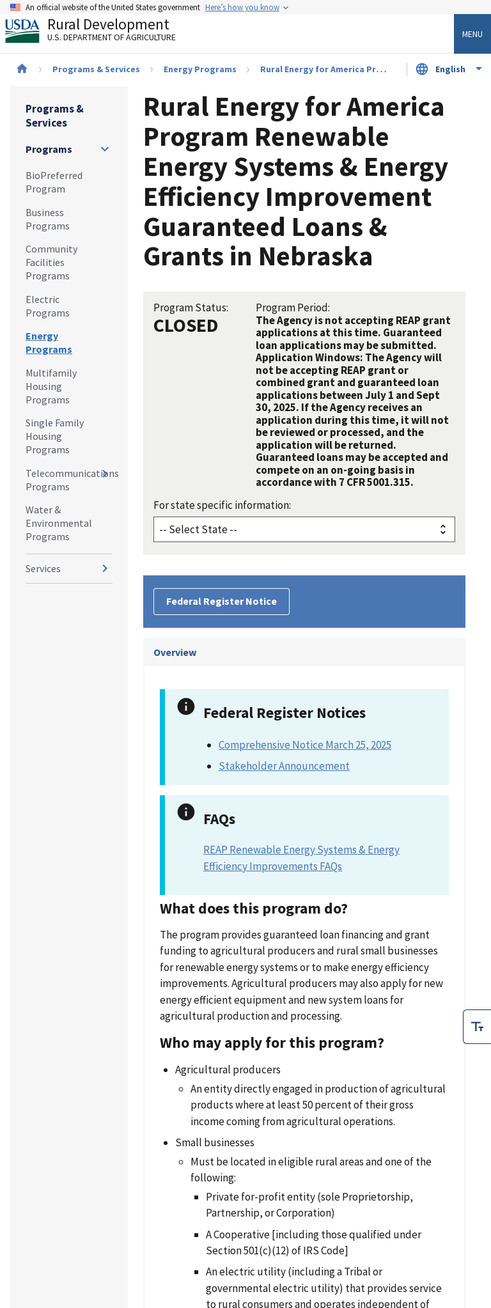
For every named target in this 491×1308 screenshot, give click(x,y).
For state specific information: (222, 505)
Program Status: (190, 307)
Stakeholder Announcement (284, 766)
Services (43, 568)
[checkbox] (477, 1026)
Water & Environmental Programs (59, 523)
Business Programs (48, 219)
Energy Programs (200, 69)
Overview (174, 652)
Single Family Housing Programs (55, 436)
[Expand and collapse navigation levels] (105, 149)
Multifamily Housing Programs (51, 386)
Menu (472, 34)
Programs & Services (96, 69)
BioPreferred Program (54, 182)
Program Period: (293, 307)
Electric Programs (48, 306)
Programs (49, 149)
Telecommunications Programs (69, 480)
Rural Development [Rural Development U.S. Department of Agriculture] (101, 32)
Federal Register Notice (221, 601)
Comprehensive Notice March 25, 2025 (305, 745)
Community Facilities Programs (51, 262)
